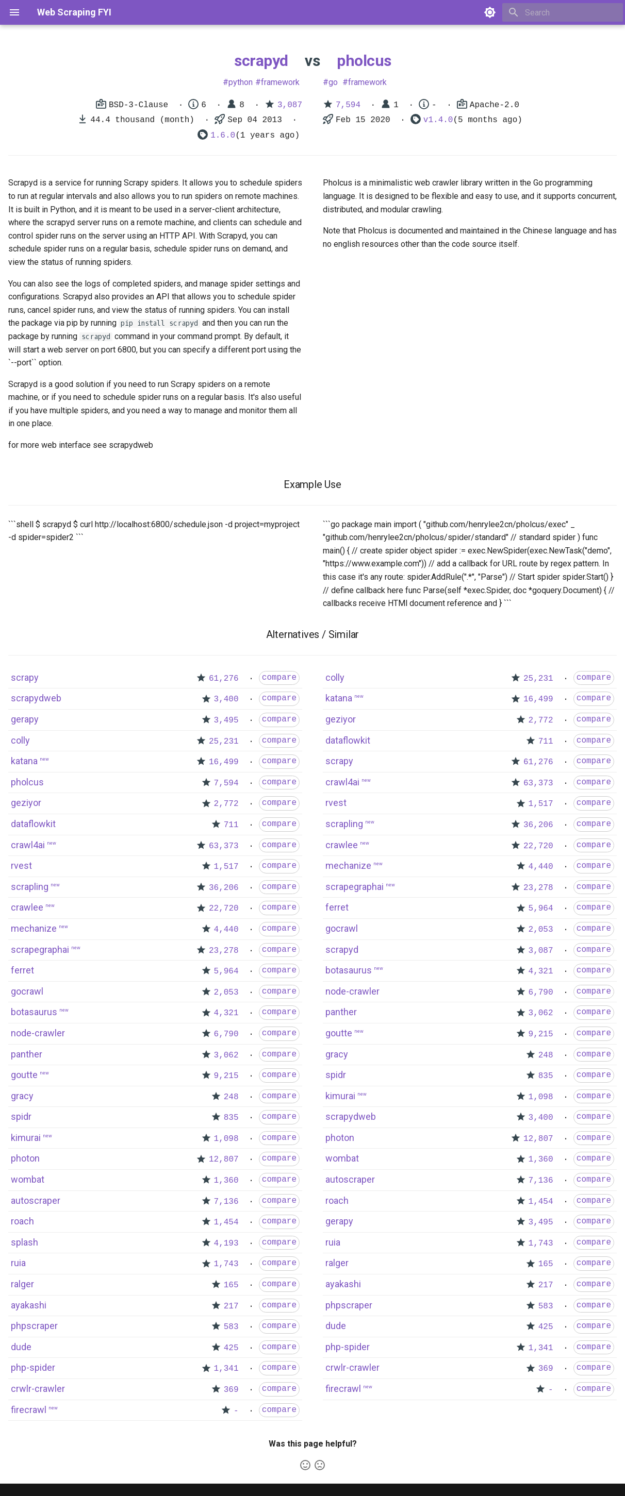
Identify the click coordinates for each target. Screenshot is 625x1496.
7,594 (348, 105)
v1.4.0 (438, 120)
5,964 (226, 971)
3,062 (226, 1055)
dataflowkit (33, 823)
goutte (24, 1074)
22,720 (224, 908)
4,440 (226, 929)
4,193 (226, 1243)
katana (24, 760)
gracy (22, 1095)
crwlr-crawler (38, 1388)
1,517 (226, 866)
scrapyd (261, 61)
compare (279, 677)
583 (231, 1327)
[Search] (562, 12)
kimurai (26, 1137)
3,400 (226, 699)
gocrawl (27, 991)
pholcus (364, 61)
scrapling (29, 886)
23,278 (224, 950)
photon (25, 1158)
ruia (18, 1262)
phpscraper (34, 1325)
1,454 (226, 1222)
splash (24, 1242)
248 (231, 1097)
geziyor (26, 802)
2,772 (226, 804)
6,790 (226, 1034)
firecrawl (28, 1409)
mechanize (34, 928)
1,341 (226, 1368)
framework (280, 82)
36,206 (224, 888)
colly (20, 740)
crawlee (27, 907)
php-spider (33, 1367)
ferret (22, 970)
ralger (22, 1284)
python (240, 82)
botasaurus (34, 1011)
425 (231, 1348)
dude (21, 1346)
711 (231, 825)
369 (231, 1390)
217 (231, 1306)
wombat (27, 1179)
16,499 (224, 762)
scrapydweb (36, 698)
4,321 (226, 1013)
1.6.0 (222, 135)
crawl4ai (28, 844)
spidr (21, 1116)
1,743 (226, 1264)
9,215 (226, 1076)
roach (22, 1221)
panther (26, 1054)
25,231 (224, 741)
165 (231, 1285)
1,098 (226, 1139)
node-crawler (38, 1033)
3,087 (289, 105)
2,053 (226, 992)
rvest (21, 865)
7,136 (226, 1201)
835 (231, 1117)
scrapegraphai (40, 949)
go (333, 82)
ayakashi (28, 1305)
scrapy (25, 677)
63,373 (224, 846)
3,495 (226, 720)
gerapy (25, 719)
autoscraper (35, 1200)
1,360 (226, 1180)
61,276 (224, 678)
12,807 (224, 1159)
